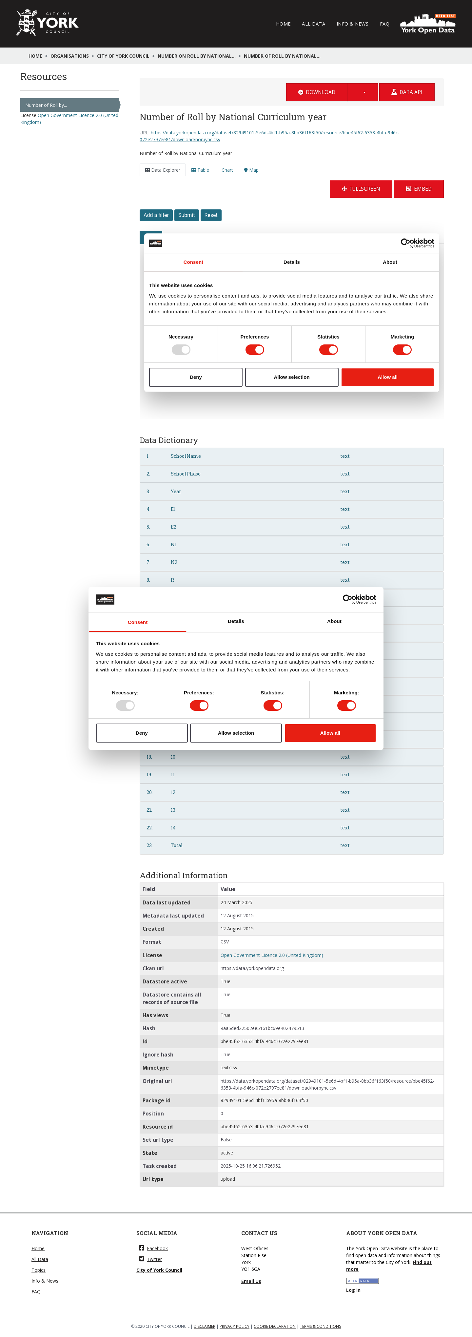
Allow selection (236, 733)
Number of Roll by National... (282, 56)
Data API (407, 92)
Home (283, 23)
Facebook (153, 1248)
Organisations (69, 56)
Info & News (352, 23)
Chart (226, 170)
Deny (142, 733)
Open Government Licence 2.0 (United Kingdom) (272, 955)
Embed (419, 188)
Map (251, 170)
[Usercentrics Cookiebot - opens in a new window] (347, 599)
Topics (38, 1270)
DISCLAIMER (204, 1326)
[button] (362, 92)
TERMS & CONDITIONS (320, 1326)
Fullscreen (361, 188)
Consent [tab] (138, 622)
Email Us (251, 1281)
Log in (353, 1290)
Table (200, 170)
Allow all (330, 733)
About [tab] (334, 621)
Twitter (150, 1259)
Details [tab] (236, 621)
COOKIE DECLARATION (275, 1326)
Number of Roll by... (46, 105)
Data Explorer (162, 170)
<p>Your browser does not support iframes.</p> (292, 312)
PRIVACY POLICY (234, 1326)
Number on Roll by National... (197, 56)
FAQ (384, 23)
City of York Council (123, 56)
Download (316, 92)
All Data (313, 23)
